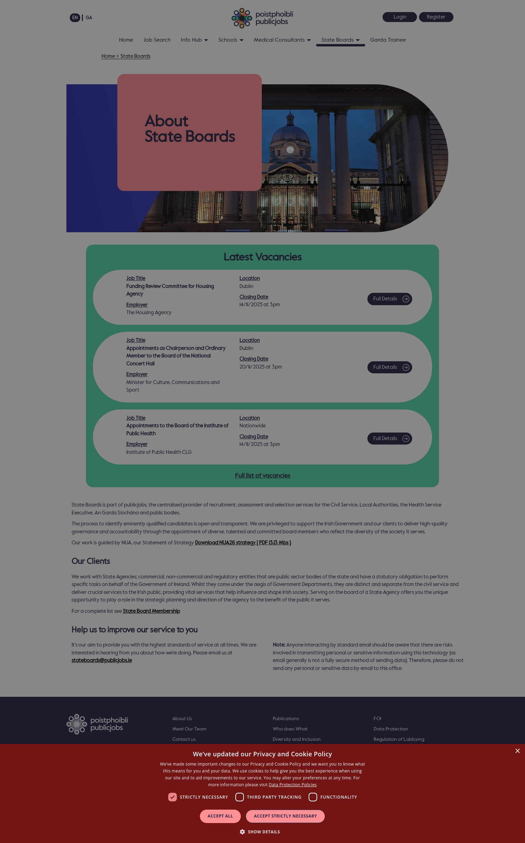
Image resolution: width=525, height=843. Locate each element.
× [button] (517, 751)
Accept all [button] (220, 816)
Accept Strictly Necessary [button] (285, 816)
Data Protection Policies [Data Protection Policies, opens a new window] (293, 785)
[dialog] (262, 793)
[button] (262, 831)
